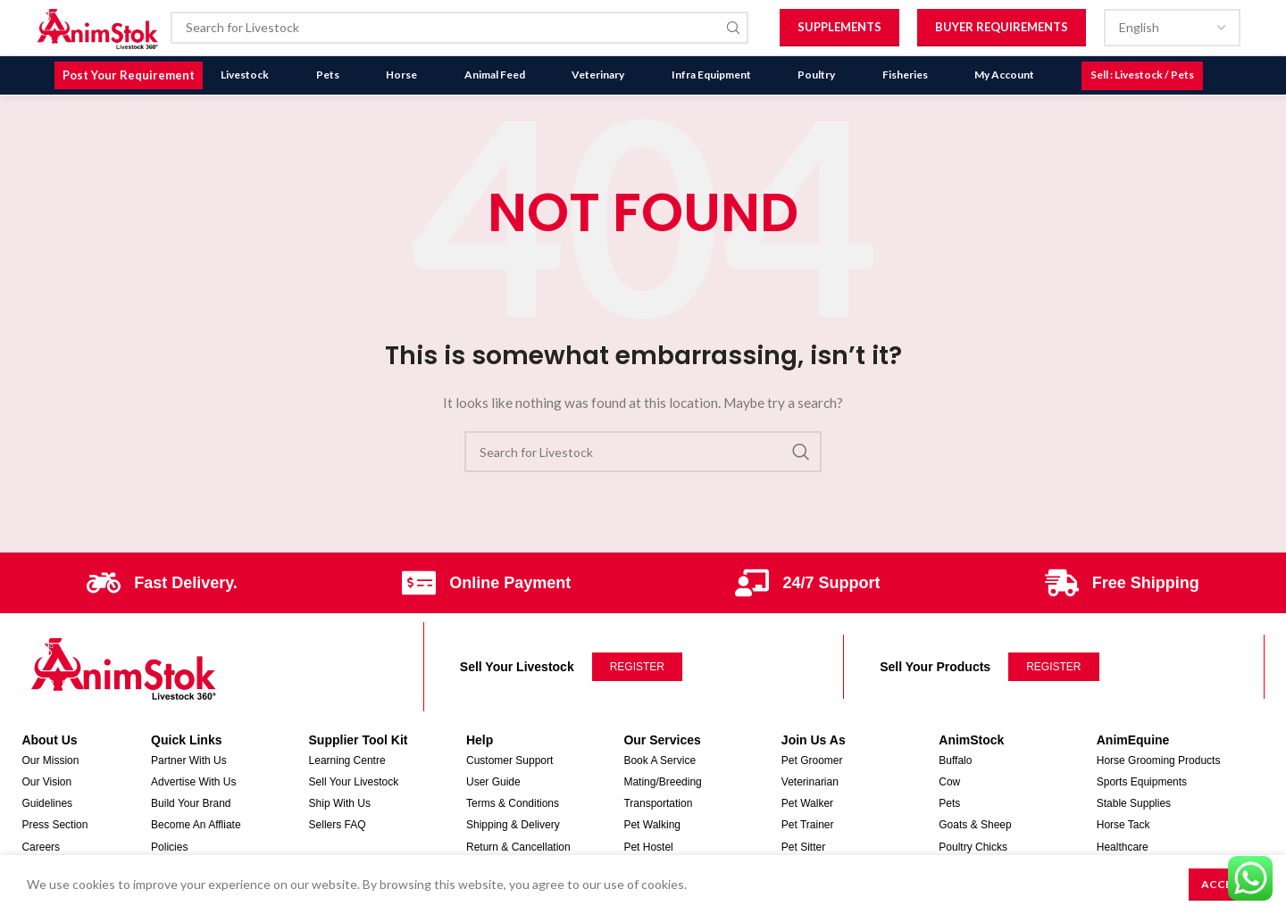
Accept (1224, 884)
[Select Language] (1172, 29)
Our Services (661, 731)
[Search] (463, 29)
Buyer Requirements (1001, 28)
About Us (49, 731)
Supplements (839, 28)
